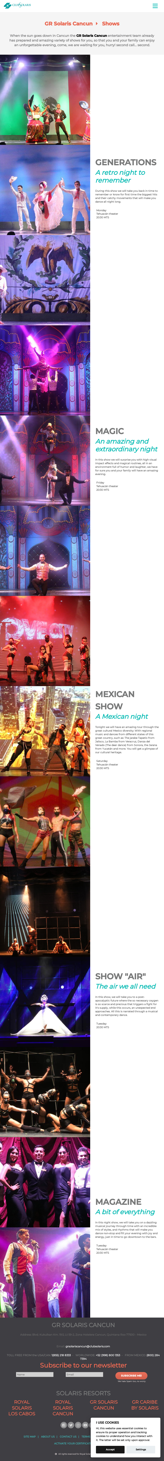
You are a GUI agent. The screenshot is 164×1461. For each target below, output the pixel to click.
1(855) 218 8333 (61, 1355)
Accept (110, 1449)
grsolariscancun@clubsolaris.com (88, 1346)
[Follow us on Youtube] (85, 1425)
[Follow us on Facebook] (64, 1425)
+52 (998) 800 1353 (108, 1355)
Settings (141, 1449)
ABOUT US (48, 1436)
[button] (155, 6)
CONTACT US (68, 1436)
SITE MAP (30, 1436)
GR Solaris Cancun (91, 36)
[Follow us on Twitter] (71, 1425)
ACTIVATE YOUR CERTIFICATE (73, 1443)
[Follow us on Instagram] (78, 1425)
